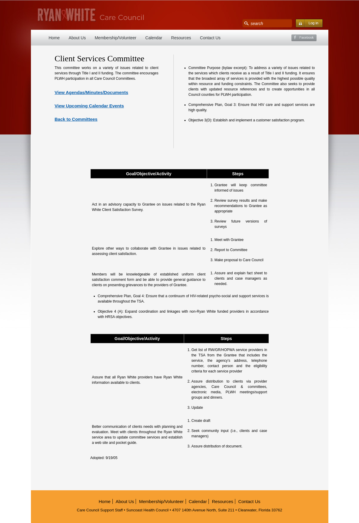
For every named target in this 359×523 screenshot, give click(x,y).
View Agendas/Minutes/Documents (91, 92)
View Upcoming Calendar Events (89, 105)
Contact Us (210, 38)
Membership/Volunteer (115, 38)
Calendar (153, 38)
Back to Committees (76, 119)
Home (54, 38)
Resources (181, 38)
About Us (77, 38)
